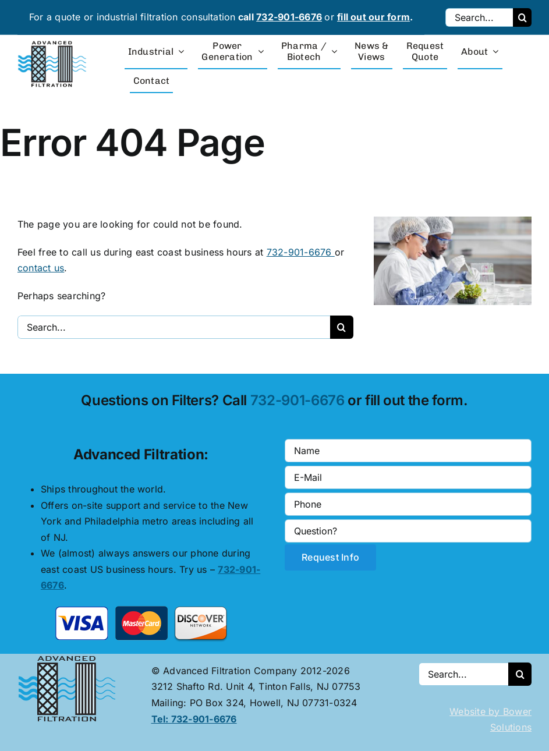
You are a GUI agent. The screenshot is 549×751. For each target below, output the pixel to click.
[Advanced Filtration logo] (69, 658)
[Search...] (479, 17)
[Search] (522, 17)
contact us (40, 268)
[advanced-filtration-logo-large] (53, 44)
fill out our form (373, 17)
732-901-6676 (289, 17)
